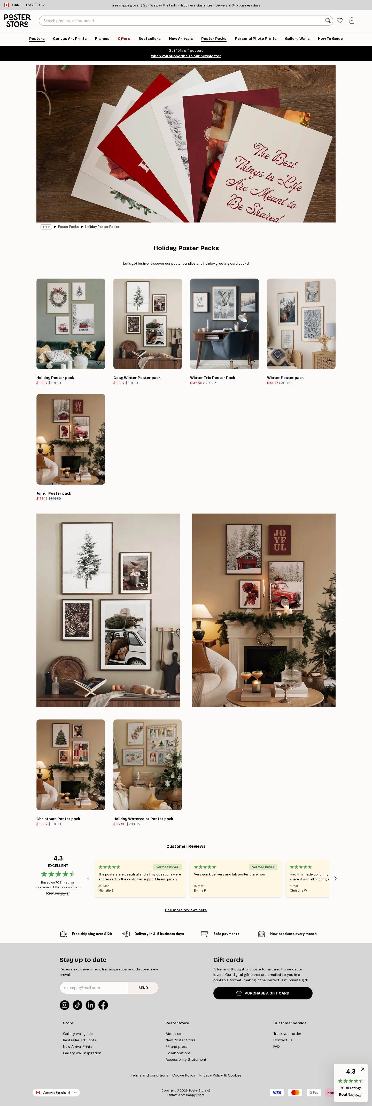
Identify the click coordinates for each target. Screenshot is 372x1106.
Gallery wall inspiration (82, 1053)
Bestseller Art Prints (79, 1040)
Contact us (282, 1040)
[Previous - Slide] (88, 878)
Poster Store (197, 1090)
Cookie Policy (183, 1075)
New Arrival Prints (77, 1046)
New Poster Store (181, 1040)
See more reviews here (186, 910)
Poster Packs (68, 227)
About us (173, 1033)
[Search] (328, 21)
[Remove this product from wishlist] (98, 362)
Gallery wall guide (78, 1033)
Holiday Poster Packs (102, 227)
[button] (351, 1083)
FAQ (276, 1046)
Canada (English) (56, 1092)
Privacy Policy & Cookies (220, 1075)
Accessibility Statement (186, 1059)
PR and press (177, 1046)
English (35, 5)
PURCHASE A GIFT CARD (262, 993)
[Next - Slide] (335, 878)
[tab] (340, 21)
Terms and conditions (149, 1075)
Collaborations (178, 1053)
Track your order (287, 1033)
